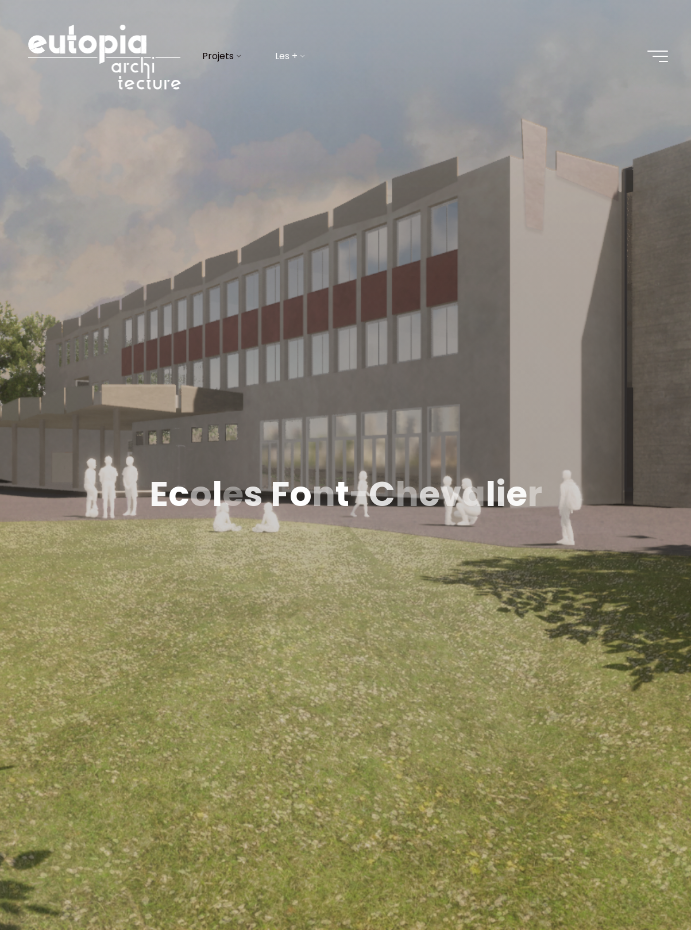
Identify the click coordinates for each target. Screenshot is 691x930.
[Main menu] (657, 56)
